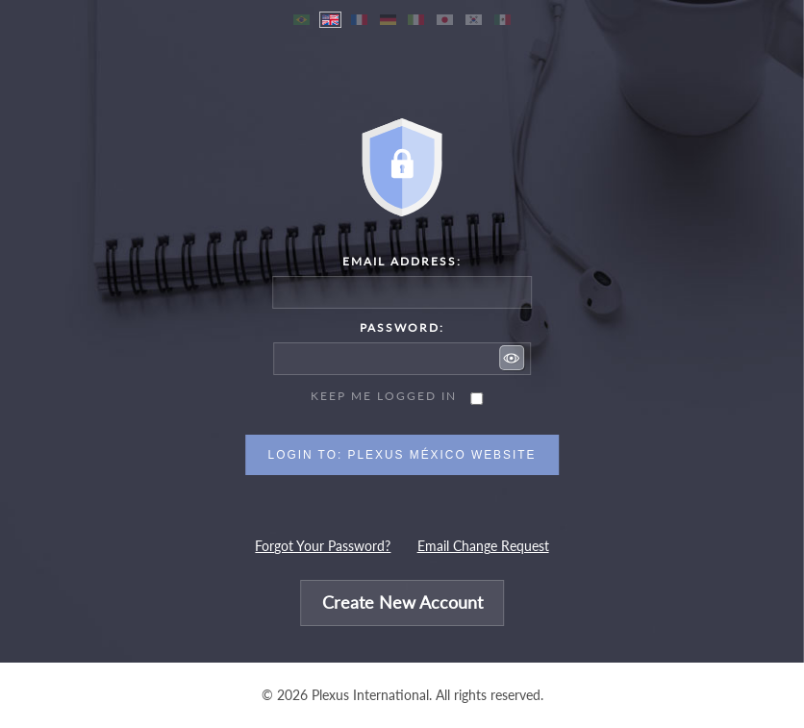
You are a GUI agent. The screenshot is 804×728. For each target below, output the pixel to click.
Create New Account (402, 603)
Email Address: (402, 261)
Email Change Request (483, 546)
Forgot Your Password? (322, 546)
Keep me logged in (384, 396)
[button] (511, 357)
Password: (402, 327)
